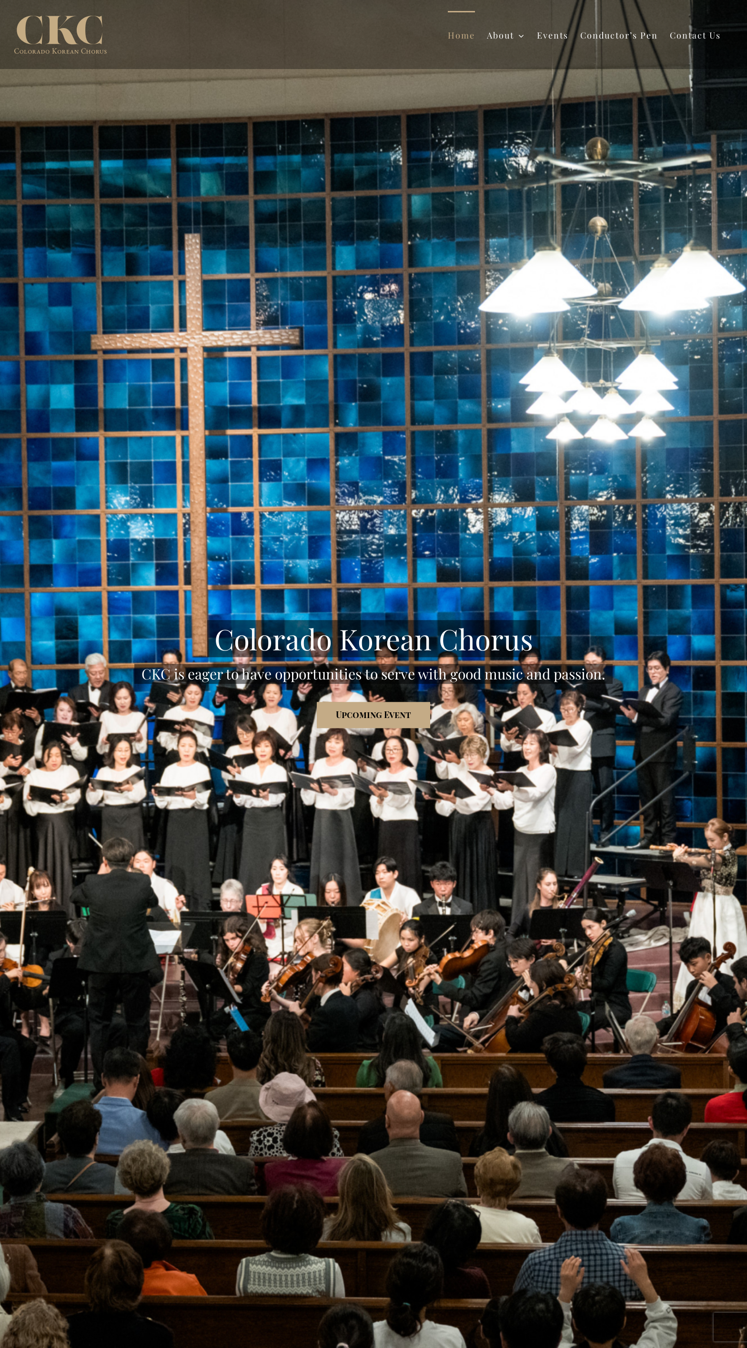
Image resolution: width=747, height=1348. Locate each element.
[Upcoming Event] (373, 715)
